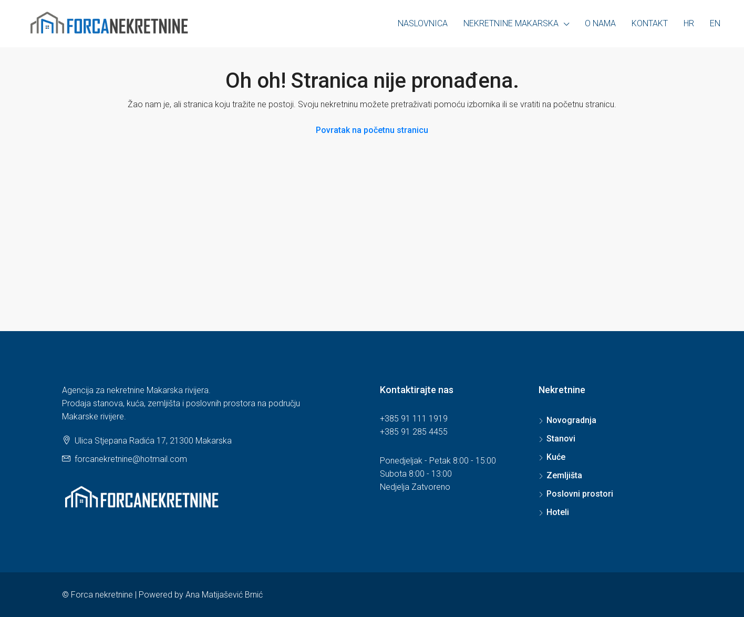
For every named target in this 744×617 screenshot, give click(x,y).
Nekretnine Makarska (511, 23)
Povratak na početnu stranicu (372, 130)
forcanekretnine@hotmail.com (131, 459)
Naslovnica (423, 23)
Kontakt (650, 23)
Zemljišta (564, 475)
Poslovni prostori (579, 494)
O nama (600, 23)
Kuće (555, 457)
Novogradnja (571, 420)
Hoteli (557, 512)
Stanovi (560, 439)
